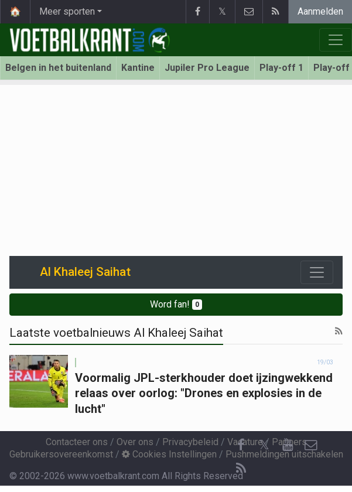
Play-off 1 (281, 67)
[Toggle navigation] (316, 272)
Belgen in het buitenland (58, 67)
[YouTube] (287, 445)
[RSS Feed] (240, 468)
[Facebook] (240, 445)
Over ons (135, 441)
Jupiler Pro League (207, 67)
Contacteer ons (77, 441)
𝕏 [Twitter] (264, 445)
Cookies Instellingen (169, 454)
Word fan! (176, 304)
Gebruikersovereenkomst (61, 454)
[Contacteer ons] (311, 445)
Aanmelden (320, 11)
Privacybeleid (190, 441)
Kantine (138, 67)
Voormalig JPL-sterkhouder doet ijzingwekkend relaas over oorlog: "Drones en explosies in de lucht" (204, 393)
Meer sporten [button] (67, 11)
